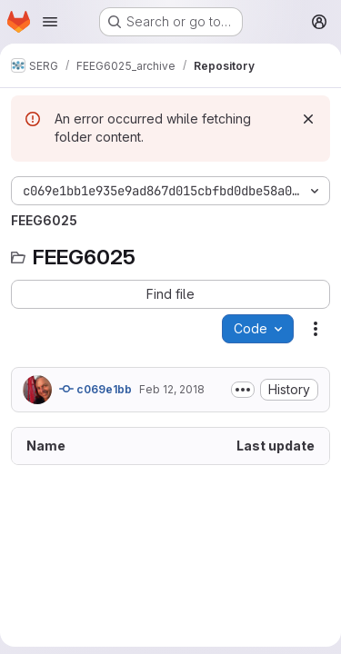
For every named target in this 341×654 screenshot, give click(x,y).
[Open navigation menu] (50, 21)
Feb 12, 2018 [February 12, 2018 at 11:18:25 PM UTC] (172, 389)
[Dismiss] (308, 119)
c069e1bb (95, 389)
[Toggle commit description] (243, 390)
